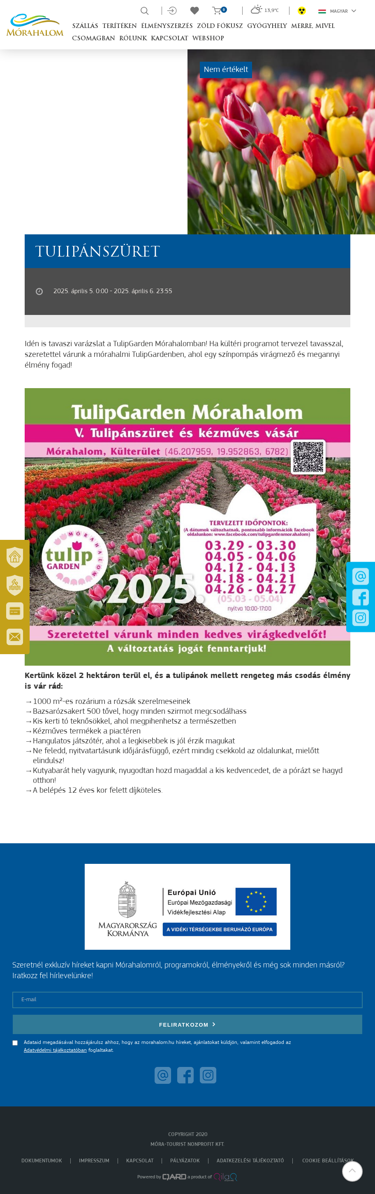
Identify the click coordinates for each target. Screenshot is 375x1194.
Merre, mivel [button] (313, 26)
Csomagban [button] (93, 39)
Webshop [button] (208, 39)
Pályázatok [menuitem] (185, 1161)
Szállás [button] (85, 26)
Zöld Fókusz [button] (220, 26)
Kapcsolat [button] (169, 39)
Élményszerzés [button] (167, 26)
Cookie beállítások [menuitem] (328, 1161)
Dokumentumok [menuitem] (41, 1161)
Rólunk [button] (133, 39)
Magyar (337, 11)
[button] (352, 1171)
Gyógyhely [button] (267, 26)
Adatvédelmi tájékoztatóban (55, 1050)
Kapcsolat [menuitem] (139, 1161)
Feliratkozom (187, 1024)
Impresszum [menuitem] (94, 1161)
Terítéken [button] (119, 26)
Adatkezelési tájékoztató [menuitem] (250, 1161)
